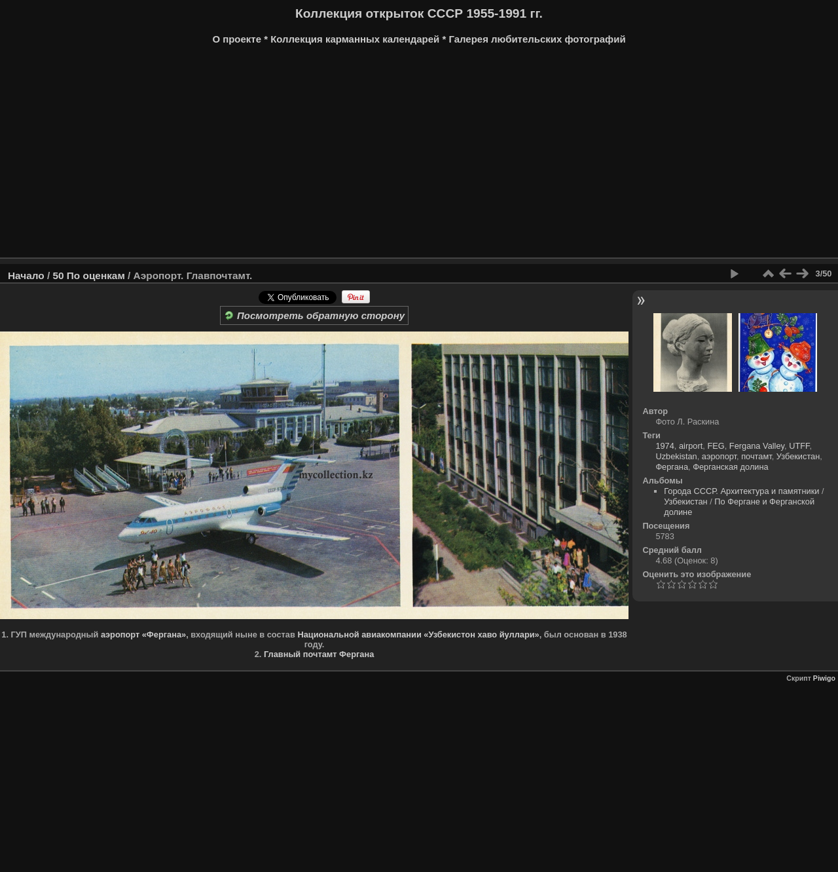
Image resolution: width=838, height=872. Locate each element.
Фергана (671, 467)
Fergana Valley (756, 446)
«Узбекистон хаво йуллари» (481, 634)
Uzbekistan (676, 456)
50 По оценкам (88, 275)
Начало (26, 275)
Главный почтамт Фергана (319, 654)
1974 (664, 446)
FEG (715, 446)
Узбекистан (798, 456)
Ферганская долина (731, 467)
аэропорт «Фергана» (143, 634)
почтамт (756, 456)
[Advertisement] (419, 156)
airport (690, 446)
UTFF (799, 446)
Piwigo (824, 678)
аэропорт (719, 456)
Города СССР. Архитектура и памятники (741, 491)
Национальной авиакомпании (359, 634)
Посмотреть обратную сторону (314, 315)
